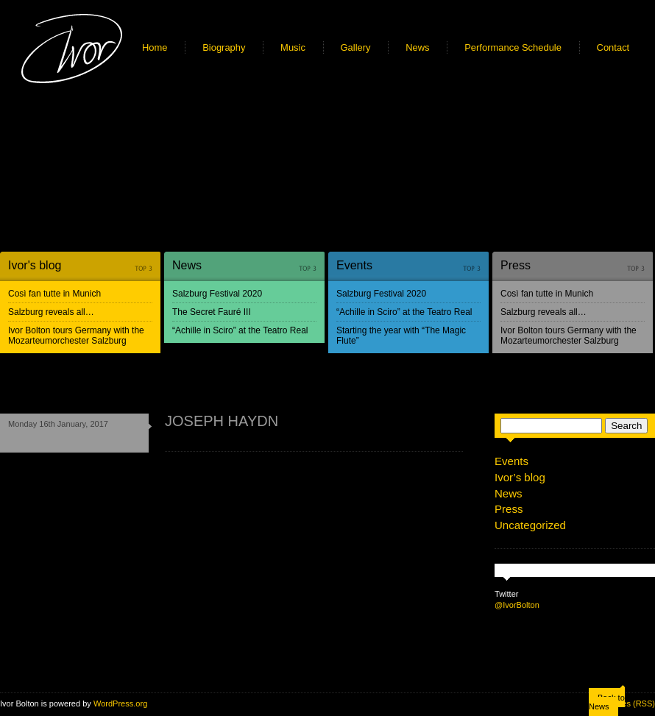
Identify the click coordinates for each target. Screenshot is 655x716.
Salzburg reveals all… (51, 312)
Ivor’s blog (520, 477)
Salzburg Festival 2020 (217, 293)
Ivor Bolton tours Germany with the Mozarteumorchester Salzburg (76, 335)
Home (155, 47)
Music (292, 47)
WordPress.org (120, 703)
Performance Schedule (513, 47)
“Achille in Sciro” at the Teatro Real (240, 330)
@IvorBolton (517, 604)
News (417, 47)
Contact (613, 47)
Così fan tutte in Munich (54, 293)
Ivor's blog (34, 265)
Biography (223, 47)
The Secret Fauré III (211, 312)
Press (515, 265)
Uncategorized (530, 525)
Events (354, 265)
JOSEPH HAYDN (221, 421)
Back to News (607, 702)
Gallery (356, 47)
